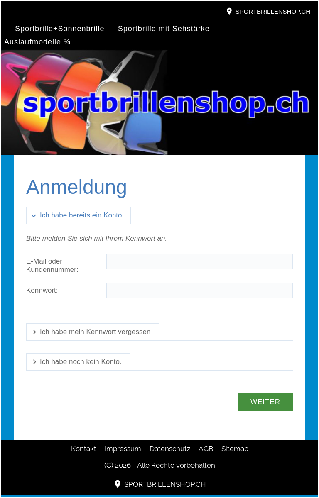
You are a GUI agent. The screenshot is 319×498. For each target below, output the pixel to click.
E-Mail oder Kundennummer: (52, 265)
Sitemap (234, 448)
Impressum (123, 448)
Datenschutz (170, 448)
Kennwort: (42, 290)
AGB (206, 448)
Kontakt (83, 448)
